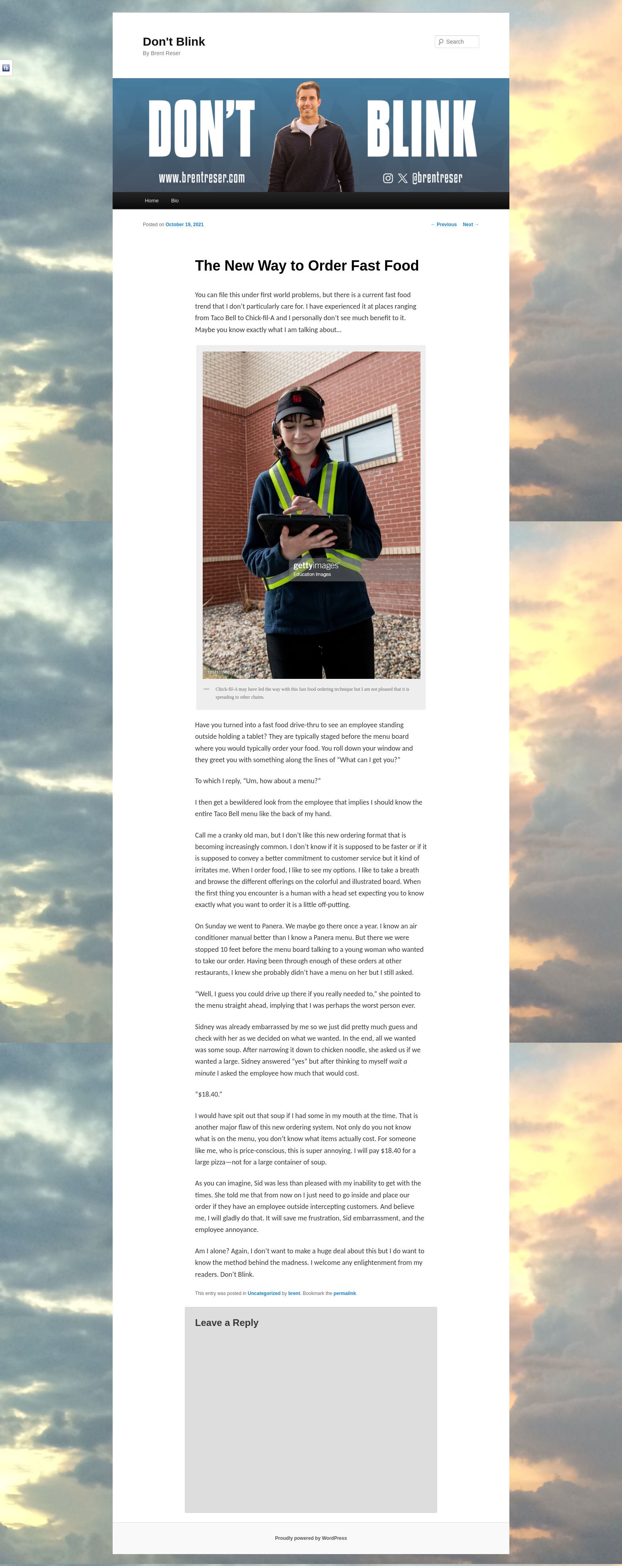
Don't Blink (174, 41)
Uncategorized (264, 1293)
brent (294, 1293)
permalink (345, 1293)
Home (152, 201)
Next (471, 224)
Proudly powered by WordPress (311, 1538)
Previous (444, 224)
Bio (175, 201)
